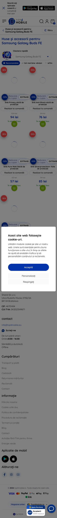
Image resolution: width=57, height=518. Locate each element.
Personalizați (28, 275)
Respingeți (28, 281)
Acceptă (28, 267)
